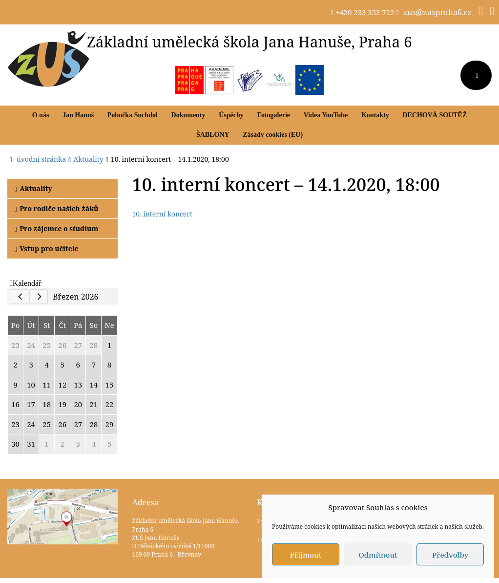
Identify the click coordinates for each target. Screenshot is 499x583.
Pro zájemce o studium (56, 228)
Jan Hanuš (78, 115)
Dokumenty (188, 115)
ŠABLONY (212, 134)
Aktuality (33, 188)
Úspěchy (231, 115)
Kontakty (375, 115)
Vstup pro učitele (47, 248)
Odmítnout (377, 555)
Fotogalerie (273, 115)
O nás (40, 115)
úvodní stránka (41, 159)
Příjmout (305, 555)
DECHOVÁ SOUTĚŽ (434, 115)
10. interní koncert (162, 213)
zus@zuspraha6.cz (437, 12)
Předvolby (450, 555)
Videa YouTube (326, 115)
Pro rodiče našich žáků (56, 208)
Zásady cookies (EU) (273, 134)
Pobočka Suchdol (132, 115)
